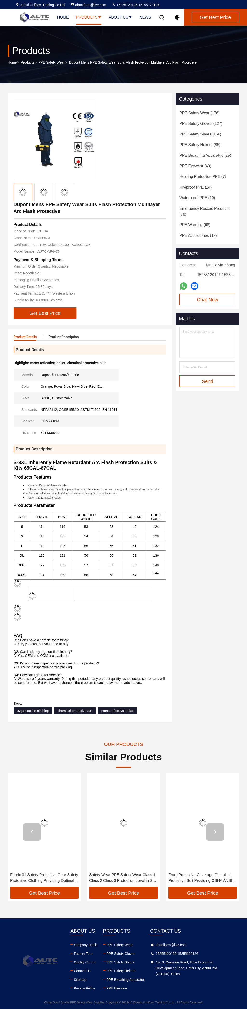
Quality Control (85, 962)
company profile (86, 945)
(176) (199, 113)
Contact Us (82, 971)
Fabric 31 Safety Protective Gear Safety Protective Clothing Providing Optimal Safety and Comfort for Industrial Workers (44, 878)
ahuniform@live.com (88, 5)
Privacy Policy (84, 988)
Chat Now (207, 299)
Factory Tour (83, 953)
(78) (204, 211)
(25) (205, 155)
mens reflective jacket (117, 711)
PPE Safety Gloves (120, 953)
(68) (194, 225)
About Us (120, 17)
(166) (200, 134)
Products (89, 17)
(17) (198, 235)
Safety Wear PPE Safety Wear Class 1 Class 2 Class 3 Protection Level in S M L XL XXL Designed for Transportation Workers (123, 878)
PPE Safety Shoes (120, 962)
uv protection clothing (33, 711)
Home (63, 17)
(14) (195, 187)
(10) (197, 198)
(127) (200, 124)
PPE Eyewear (116, 988)
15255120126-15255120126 (135, 5)
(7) (202, 177)
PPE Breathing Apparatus (125, 980)
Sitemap (80, 980)
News (145, 17)
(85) (199, 145)
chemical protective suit (75, 711)
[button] (32, 832)
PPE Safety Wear (51, 62)
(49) (195, 166)
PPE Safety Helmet (120, 971)
